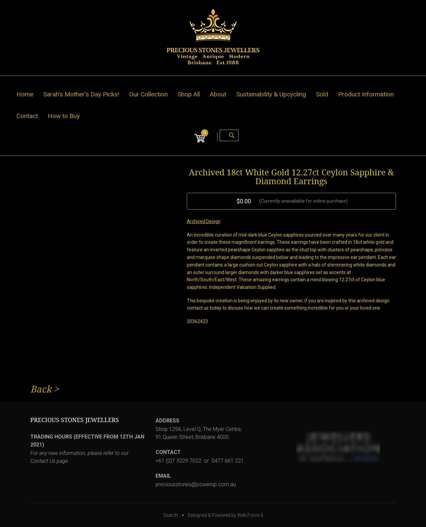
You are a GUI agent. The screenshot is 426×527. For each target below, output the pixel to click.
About (218, 94)
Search (170, 515)
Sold (322, 94)
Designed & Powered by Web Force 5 (225, 515)
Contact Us (42, 461)
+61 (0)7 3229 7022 (178, 461)
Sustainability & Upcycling (271, 94)
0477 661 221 (228, 461)
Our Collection (148, 94)
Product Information (366, 94)
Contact (27, 116)
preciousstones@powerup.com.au (196, 484)
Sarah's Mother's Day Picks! (81, 94)
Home (24, 94)
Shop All (189, 94)
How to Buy (64, 116)
